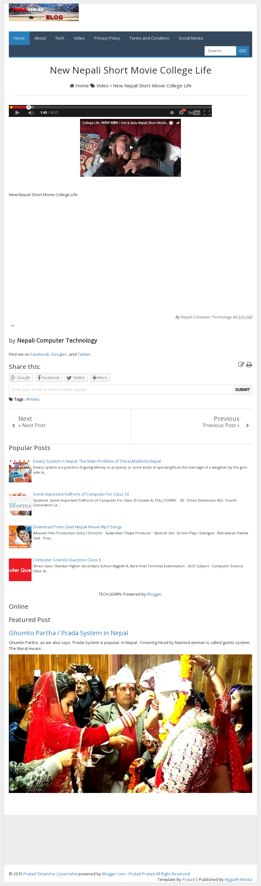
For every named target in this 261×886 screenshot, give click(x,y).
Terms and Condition (149, 38)
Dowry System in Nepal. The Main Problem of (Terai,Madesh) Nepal (97, 461)
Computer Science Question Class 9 (67, 560)
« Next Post (31, 425)
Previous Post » (221, 425)
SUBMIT (242, 390)
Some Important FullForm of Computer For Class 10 (81, 494)
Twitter (84, 354)
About (40, 38)
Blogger (154, 594)
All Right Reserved (173, 874)
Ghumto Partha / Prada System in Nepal (68, 633)
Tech (59, 38)
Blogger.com (113, 874)
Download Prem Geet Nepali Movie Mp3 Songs (77, 527)
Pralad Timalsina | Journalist (50, 874)
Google (20, 378)
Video (79, 38)
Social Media (191, 38)
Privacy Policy (107, 38)
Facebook (40, 354)
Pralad (135, 874)
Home (19, 38)
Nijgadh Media (238, 879)
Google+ (59, 354)
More (99, 378)
